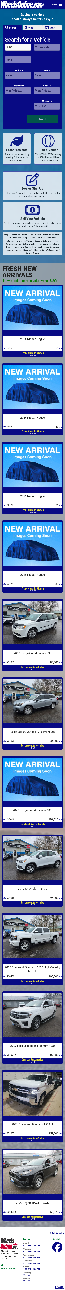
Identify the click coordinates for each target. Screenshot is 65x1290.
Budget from (18, 89)
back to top (57, 1232)
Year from (18, 74)
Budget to (47, 89)
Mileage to (47, 105)
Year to (47, 74)
